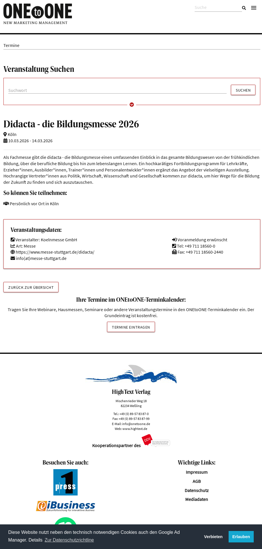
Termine (11, 45)
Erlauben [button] (241, 536)
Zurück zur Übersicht (31, 287)
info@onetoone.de (136, 424)
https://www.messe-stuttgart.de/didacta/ (52, 252)
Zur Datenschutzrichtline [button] (69, 540)
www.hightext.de (134, 428)
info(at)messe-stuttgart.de (41, 258)
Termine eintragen (131, 327)
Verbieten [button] (213, 536)
